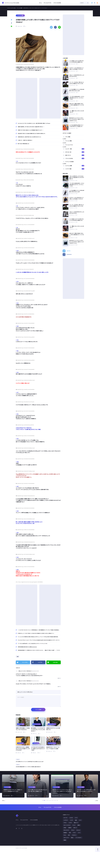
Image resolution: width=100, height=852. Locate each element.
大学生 (65, 829)
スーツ (79, 834)
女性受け (69, 829)
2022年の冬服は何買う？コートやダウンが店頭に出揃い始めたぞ (28, 768)
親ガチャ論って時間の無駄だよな (23, 143)
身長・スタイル (74, 155)
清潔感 (65, 841)
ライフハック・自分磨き (69, 161)
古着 (17, 656)
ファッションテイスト (47, 2)
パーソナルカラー (78, 839)
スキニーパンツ (66, 839)
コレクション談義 (74, 165)
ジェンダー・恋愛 (74, 149)
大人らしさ (78, 831)
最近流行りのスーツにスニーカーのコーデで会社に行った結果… (53, 749)
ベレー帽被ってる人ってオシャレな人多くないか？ (76, 111)
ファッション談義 (20, 15)
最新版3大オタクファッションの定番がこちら (53, 730)
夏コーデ (75, 829)
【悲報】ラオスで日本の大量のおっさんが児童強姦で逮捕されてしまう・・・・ (30, 130)
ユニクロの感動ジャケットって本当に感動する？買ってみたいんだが (76, 90)
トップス (71, 821)
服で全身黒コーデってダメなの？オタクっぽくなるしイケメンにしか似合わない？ (38, 731)
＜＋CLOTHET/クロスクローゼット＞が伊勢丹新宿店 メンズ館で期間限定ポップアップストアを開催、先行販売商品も (38, 629)
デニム (65, 836)
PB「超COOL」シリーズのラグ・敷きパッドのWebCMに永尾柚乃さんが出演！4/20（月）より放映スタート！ (36, 633)
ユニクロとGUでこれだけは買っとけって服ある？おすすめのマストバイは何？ (38, 750)
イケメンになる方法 (57, 2)
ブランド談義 (67, 136)
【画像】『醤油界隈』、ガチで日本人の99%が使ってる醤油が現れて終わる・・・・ (31, 126)
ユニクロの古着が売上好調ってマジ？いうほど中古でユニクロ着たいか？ (76, 125)
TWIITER (68, 250)
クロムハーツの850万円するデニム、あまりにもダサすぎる (76, 75)
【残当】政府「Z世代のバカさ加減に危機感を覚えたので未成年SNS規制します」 (31, 133)
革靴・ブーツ (76, 824)
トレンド (74, 826)
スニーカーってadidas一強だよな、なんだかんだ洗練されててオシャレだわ (76, 83)
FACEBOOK (69, 254)
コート (80, 821)
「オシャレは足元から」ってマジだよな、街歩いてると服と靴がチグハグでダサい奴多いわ (76, 177)
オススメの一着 (74, 152)
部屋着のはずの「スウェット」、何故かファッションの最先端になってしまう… (37, 792)
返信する (59, 678)
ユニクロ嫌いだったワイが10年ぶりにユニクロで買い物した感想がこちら (76, 61)
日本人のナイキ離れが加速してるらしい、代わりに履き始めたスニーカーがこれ (76, 105)
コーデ (76, 819)
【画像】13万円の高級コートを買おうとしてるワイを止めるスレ (23, 730)
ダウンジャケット (66, 831)
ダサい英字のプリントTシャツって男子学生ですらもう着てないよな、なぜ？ (30, 763)
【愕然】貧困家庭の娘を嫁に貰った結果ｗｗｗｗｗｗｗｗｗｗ (27, 646)
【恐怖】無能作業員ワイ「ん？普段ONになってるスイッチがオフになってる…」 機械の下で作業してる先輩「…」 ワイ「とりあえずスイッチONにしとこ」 (39, 650)
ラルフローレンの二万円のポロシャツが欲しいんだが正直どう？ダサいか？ (76, 68)
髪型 (76, 821)
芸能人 (72, 839)
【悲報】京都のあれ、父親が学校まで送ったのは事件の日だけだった (29, 136)
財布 (69, 836)
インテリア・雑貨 (74, 168)
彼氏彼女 (65, 834)
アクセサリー (74, 836)
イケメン (74, 834)
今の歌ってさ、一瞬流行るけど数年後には (25, 140)
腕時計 (79, 826)
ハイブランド (66, 821)
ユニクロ (71, 819)
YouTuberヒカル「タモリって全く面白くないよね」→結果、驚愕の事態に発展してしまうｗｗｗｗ (34, 123)
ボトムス (72, 831)
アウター (65, 824)
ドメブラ (70, 824)
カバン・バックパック (67, 826)
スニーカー (65, 819)
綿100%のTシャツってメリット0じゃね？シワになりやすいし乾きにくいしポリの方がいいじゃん (76, 119)
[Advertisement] (26, 98)
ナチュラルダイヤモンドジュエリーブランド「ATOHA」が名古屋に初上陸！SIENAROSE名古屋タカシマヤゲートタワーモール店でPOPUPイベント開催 (39, 640)
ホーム (40, 2)
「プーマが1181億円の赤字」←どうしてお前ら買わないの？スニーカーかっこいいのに (32, 643)
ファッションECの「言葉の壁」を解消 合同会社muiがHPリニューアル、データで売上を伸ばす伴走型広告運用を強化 (38, 636)
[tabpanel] (13, 787)
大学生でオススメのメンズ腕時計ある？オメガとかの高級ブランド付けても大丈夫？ (23, 750)
